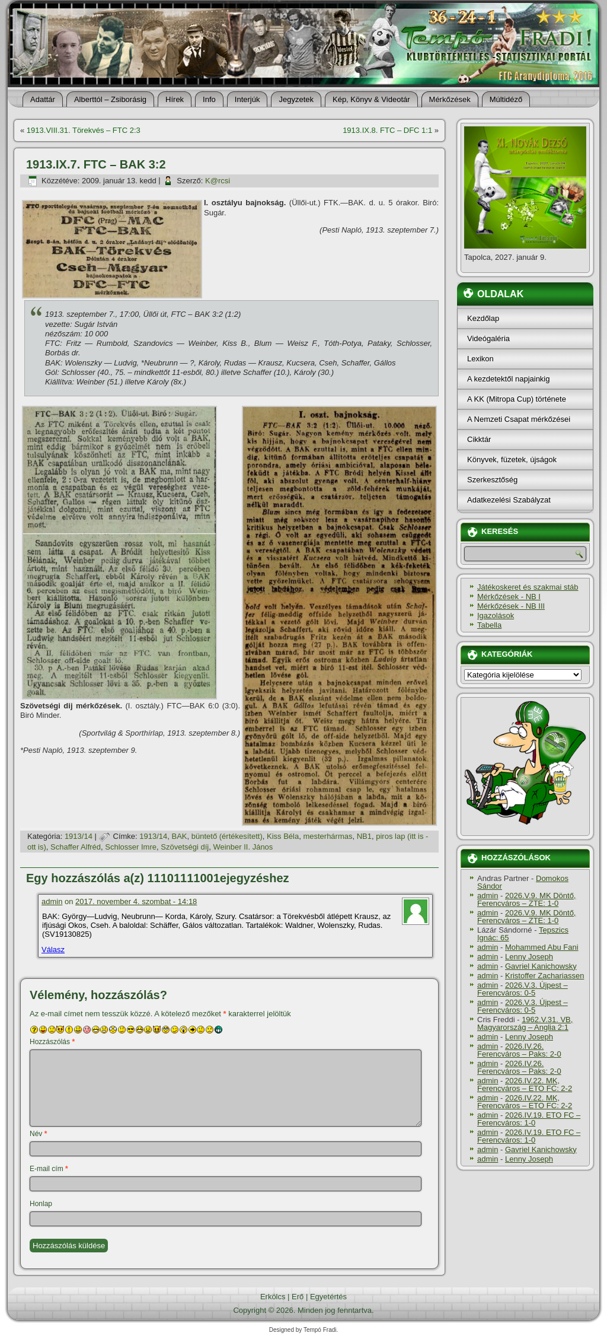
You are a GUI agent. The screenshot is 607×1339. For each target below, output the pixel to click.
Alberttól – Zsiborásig (110, 99)
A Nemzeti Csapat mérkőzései (518, 419)
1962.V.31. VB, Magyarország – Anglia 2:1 (525, 1023)
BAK (179, 836)
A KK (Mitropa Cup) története (516, 399)
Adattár (42, 99)
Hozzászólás (52, 1042)
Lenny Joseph (529, 956)
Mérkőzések (450, 99)
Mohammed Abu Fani (542, 947)
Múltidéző (506, 99)
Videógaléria (488, 338)
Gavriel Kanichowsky (541, 966)
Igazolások (495, 615)
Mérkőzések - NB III (511, 606)
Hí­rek (174, 99)
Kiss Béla (283, 836)
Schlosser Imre (130, 846)
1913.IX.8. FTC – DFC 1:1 (387, 130)
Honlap (41, 1204)
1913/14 (78, 836)
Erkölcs (273, 1296)
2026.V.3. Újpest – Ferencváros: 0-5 (522, 989)
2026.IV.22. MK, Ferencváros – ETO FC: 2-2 (524, 1084)
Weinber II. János (243, 846)
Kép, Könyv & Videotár (371, 99)
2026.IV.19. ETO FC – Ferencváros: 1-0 (528, 1119)
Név (38, 1134)
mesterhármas (327, 836)
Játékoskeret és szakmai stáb (528, 587)
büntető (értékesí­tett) (227, 836)
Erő (298, 1296)
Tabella (489, 625)
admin (51, 901)
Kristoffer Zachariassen (544, 975)
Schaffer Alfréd (75, 846)
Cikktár (479, 439)
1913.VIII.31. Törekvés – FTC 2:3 (83, 130)
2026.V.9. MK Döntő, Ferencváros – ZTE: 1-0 (526, 899)
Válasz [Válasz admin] (53, 949)
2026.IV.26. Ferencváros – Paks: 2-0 (519, 1050)
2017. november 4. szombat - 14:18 (136, 901)
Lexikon (480, 358)
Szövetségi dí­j (185, 846)
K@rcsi (217, 180)
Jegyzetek (296, 99)
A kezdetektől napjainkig (508, 378)
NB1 (364, 836)
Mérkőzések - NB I (509, 596)
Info (209, 99)
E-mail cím (49, 1169)
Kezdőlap (483, 318)
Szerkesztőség (492, 479)
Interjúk (247, 99)
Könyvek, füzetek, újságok (512, 459)
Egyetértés (328, 1296)
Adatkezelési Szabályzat (509, 499)
